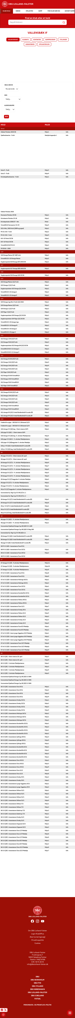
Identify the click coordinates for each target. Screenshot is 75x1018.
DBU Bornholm (37, 980)
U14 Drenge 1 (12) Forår (8, 308)
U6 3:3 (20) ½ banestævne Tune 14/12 (12, 760)
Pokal (46, 221)
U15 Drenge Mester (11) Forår (10, 282)
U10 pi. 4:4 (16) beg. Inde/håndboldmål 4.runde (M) (16, 449)
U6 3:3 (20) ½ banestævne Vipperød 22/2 (13, 823)
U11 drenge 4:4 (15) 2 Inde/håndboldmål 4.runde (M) (17, 412)
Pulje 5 (47, 170)
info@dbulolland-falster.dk (37, 964)
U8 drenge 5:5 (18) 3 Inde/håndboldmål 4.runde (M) (16, 539)
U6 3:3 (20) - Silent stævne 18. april (11, 656)
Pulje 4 (47, 173)
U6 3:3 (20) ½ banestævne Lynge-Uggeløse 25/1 (15, 783)
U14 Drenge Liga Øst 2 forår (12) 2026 (12, 302)
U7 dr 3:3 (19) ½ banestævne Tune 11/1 (12, 606)
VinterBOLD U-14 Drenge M (9, 325)
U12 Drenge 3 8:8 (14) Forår (9, 365)
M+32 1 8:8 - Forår (6, 231)
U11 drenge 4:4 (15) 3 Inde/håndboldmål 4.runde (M (16, 415)
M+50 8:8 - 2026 (6, 248)
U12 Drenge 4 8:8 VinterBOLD (10, 382)
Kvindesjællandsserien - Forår (10, 176)
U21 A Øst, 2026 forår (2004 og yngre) (12, 228)
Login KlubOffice (37, 934)
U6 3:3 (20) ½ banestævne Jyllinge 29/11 (13, 737)
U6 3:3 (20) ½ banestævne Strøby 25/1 (12, 777)
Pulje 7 (47, 466)
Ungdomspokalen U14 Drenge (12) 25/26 (13, 315)
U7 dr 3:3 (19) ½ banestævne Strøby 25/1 (13, 609)
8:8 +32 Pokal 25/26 (7, 238)
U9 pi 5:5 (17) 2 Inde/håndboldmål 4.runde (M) (15, 509)
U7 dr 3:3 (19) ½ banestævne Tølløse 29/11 (14, 599)
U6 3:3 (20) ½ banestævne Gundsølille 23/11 (14, 723)
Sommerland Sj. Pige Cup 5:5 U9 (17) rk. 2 (13, 496)
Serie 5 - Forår (5, 173)
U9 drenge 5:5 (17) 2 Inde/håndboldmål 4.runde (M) (16, 499)
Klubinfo (25, 39)
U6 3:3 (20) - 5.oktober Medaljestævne (12, 663)
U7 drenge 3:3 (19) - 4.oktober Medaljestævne (15, 563)
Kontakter (37, 39)
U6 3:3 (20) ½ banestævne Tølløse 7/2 (12, 803)
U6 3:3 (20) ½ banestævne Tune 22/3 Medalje (14, 847)
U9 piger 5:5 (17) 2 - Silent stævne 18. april (14, 456)
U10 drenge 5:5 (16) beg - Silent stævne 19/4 (14, 429)
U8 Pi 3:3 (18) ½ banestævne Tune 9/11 (12, 546)
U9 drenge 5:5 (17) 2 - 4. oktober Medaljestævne (15, 466)
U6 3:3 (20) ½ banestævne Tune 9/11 (12, 686)
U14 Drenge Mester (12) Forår (10, 305)
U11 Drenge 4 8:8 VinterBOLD (10, 409)
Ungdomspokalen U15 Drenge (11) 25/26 (13, 288)
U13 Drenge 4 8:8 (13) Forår (9, 342)
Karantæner (30, 44)
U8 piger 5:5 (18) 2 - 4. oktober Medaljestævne (15, 519)
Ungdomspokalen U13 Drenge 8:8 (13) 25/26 (14, 345)
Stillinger (63, 39)
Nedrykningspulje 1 (51, 135)
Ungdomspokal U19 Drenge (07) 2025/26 (13, 261)
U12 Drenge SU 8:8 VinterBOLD (10, 375)
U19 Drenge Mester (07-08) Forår (11, 255)
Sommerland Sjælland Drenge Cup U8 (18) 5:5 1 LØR (16, 526)
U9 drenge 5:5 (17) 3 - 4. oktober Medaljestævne (15, 469)
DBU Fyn (37, 983)
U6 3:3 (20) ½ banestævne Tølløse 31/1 (12, 790)
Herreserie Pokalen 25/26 (8, 215)
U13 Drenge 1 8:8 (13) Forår (9, 338)
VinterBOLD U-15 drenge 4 (9, 295)
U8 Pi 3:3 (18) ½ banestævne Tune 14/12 (13, 556)
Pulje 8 (47, 573)
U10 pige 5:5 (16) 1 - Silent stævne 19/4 (13, 432)
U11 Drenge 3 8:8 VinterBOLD (10, 405)
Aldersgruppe (9, 105)
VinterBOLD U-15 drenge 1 (9, 292)
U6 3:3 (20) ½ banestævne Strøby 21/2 (12, 817)
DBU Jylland (37, 986)
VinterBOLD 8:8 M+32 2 (8, 245)
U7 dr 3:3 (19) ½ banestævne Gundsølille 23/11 (15, 593)
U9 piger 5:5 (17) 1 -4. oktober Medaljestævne (15, 482)
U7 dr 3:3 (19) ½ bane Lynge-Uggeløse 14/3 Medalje (16, 633)
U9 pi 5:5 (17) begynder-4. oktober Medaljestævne (16, 489)
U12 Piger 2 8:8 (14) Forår (8, 372)
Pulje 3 (47, 248)
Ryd (6, 116)
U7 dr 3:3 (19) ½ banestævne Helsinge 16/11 (14, 579)
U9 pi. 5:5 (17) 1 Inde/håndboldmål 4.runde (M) (15, 506)
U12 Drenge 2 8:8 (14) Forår (9, 362)
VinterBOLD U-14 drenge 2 (9, 328)
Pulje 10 (47, 566)
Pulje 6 (47, 502)
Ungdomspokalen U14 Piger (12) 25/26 (13, 318)
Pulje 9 (47, 569)
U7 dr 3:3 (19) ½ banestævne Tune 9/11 (12, 573)
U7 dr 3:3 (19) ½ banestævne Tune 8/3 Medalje (15, 626)
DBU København (37, 989)
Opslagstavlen (44, 44)
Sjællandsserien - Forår (8, 135)
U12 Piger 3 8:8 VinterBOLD (9, 385)
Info (67, 132)
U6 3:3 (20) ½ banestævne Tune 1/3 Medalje (14, 830)
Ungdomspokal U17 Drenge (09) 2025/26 (13, 268)
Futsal (37, 999)
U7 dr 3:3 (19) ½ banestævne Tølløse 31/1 (13, 613)
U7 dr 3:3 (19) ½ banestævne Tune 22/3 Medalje (15, 643)
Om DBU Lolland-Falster (37, 931)
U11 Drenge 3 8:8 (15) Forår (9, 399)
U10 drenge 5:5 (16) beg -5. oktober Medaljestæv (15, 435)
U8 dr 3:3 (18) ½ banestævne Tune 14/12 (13, 553)
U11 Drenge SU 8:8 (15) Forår (9, 392)
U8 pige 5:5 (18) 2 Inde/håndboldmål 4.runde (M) (15, 542)
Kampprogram (50, 39)
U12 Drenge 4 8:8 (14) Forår (9, 369)
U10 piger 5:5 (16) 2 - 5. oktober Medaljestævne (15, 439)
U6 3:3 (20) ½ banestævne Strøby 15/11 (13, 700)
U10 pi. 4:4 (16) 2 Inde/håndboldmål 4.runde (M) (15, 445)
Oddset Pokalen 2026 (7, 211)
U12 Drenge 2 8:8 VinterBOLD (10, 379)
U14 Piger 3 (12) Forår (7, 312)
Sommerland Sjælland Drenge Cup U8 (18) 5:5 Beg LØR (17, 529)
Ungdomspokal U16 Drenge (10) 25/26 (12, 275)
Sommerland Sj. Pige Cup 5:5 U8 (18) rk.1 (13, 532)
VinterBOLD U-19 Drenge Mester (10, 258)
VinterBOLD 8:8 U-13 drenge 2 (10, 348)
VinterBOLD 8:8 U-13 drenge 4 (10, 352)
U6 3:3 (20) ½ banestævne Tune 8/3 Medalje (14, 840)
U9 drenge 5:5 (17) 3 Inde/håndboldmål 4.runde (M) (16, 502)
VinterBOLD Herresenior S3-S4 (10, 225)
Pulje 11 (47, 563)
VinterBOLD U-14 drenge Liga (10, 322)
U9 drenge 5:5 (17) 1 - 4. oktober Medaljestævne (15, 462)
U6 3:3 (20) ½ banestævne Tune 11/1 (12, 770)
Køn (5, 95)
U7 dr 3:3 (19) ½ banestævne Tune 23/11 (13, 586)
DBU (37, 977)
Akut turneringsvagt (37, 937)
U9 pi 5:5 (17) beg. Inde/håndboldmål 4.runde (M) (16, 512)
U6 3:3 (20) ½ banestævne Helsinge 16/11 (13, 713)
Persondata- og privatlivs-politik (37, 1005)
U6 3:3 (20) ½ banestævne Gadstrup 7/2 (13, 810)
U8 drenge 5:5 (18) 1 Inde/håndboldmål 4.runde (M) (16, 536)
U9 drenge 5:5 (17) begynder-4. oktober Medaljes (15, 479)
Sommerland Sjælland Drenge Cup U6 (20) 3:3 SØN (16, 676)
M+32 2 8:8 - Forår (6, 235)
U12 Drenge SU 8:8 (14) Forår (9, 359)
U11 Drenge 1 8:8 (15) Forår (9, 395)
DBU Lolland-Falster (37, 992)
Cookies (38, 943)
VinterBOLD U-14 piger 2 (8, 332)
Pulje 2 (47, 231)
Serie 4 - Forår (5, 170)
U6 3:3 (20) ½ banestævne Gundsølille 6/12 (14, 747)
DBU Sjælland (37, 995)
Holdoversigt (13, 39)
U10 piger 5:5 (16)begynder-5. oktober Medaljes (15, 442)
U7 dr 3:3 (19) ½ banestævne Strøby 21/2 (13, 619)
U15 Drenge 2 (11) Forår (8, 285)
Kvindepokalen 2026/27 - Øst (10, 221)
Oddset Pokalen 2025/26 (8, 132)
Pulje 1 (47, 132)
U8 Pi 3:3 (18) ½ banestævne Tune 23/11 (13, 549)
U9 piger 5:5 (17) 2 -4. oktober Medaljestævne (15, 486)
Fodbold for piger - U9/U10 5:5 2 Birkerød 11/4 (15, 425)
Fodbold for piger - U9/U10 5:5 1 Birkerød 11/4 (15, 422)
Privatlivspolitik (37, 940)
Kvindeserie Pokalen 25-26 (9, 218)
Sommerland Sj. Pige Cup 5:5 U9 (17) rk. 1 (13, 492)
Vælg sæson (8, 85)
